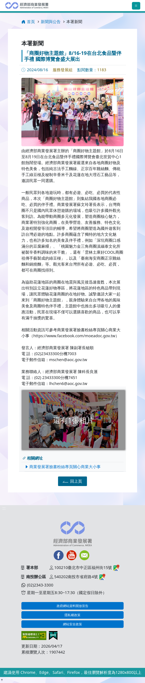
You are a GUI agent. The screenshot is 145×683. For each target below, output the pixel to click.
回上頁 (71, 481)
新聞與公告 (51, 21)
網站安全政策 (72, 624)
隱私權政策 (72, 615)
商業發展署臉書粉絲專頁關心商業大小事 (64, 466)
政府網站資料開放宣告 (72, 606)
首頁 (28, 21)
